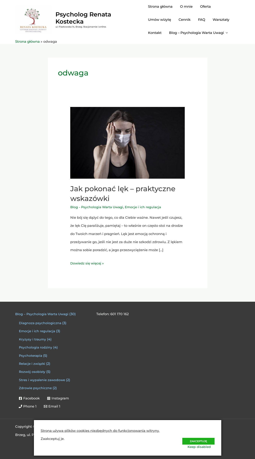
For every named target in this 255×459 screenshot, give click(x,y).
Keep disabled (202, 447)
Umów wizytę (159, 20)
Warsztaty (218, 20)
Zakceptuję (197, 438)
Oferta (204, 6)
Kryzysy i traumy (33, 339)
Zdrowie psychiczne (35, 388)
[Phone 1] (28, 406)
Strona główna (160, 6)
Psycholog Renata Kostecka (98, 18)
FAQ (200, 20)
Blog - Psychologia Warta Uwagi (97, 207)
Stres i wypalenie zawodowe (43, 380)
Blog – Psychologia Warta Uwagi (195, 33)
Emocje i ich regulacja (145, 207)
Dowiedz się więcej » (87, 262)
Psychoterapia (31, 356)
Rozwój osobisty (32, 372)
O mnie (185, 6)
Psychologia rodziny (36, 347)
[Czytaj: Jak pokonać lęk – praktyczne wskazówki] (127, 143)
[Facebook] (29, 398)
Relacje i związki (32, 364)
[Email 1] (52, 406)
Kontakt (155, 33)
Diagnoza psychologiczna (40, 323)
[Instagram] (58, 398)
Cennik (184, 20)
